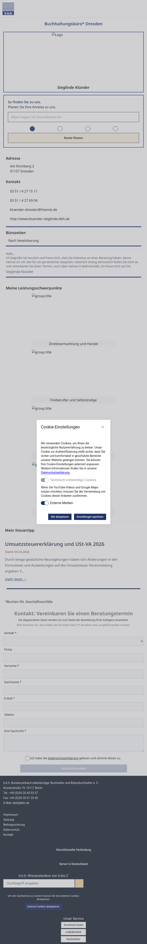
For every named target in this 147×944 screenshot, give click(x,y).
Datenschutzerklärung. (55, 472)
